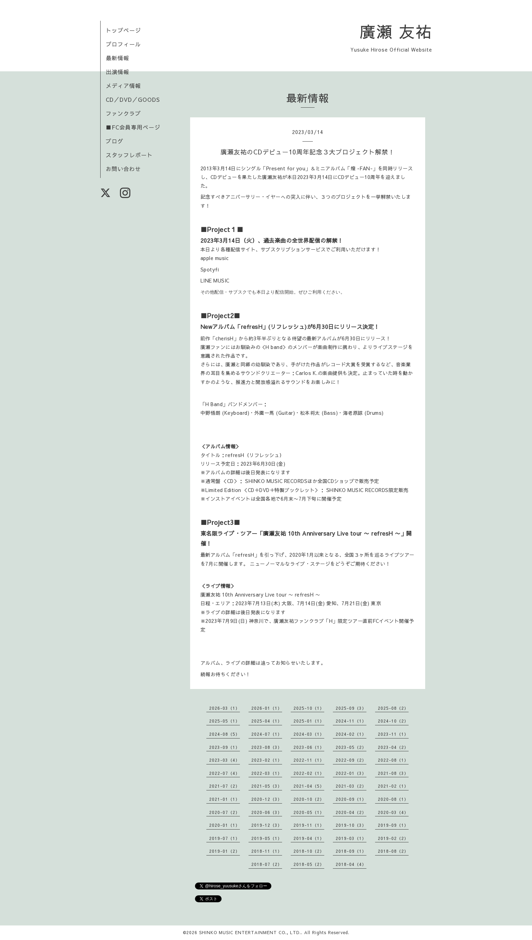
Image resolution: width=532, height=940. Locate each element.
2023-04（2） (393, 747)
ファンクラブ (123, 113)
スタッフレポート (129, 155)
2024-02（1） (351, 734)
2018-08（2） (393, 851)
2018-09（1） (351, 851)
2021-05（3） (266, 786)
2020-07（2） (224, 812)
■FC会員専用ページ (133, 127)
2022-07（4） (224, 773)
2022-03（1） (266, 773)
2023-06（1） (308, 747)
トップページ (123, 30)
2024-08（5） (224, 734)
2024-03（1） (308, 734)
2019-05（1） (266, 838)
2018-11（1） (266, 851)
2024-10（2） (393, 721)
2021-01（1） (224, 799)
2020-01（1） (224, 825)
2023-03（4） (224, 760)
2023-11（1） (393, 734)
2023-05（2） (351, 747)
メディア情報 (123, 85)
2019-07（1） (224, 838)
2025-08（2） (393, 708)
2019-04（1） (308, 838)
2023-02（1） (266, 760)
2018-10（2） (308, 851)
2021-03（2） (351, 786)
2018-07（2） (266, 864)
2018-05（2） (308, 864)
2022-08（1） (393, 760)
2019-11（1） (308, 825)
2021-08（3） (393, 773)
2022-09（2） (351, 760)
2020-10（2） (308, 799)
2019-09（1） (393, 825)
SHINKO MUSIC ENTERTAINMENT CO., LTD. (250, 932)
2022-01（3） (351, 773)
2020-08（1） (393, 799)
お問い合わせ (123, 168)
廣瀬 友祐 (396, 31)
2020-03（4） (393, 812)
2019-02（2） (393, 838)
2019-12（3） (266, 825)
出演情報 (117, 71)
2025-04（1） (266, 721)
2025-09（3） (351, 708)
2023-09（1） (224, 747)
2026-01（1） (266, 708)
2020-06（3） (266, 812)
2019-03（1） (351, 838)
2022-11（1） (308, 760)
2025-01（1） (308, 721)
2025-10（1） (308, 708)
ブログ (114, 141)
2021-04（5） (308, 786)
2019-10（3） (351, 825)
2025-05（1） (224, 721)
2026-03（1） (224, 708)
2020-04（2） (351, 812)
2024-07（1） (266, 734)
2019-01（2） (224, 851)
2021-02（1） (393, 786)
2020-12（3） (266, 799)
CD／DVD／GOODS (133, 99)
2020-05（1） (308, 812)
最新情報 (117, 58)
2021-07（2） (224, 786)
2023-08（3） (266, 747)
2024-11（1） (351, 721)
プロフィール (123, 44)
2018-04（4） (351, 864)
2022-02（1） (308, 773)
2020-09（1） (351, 799)
